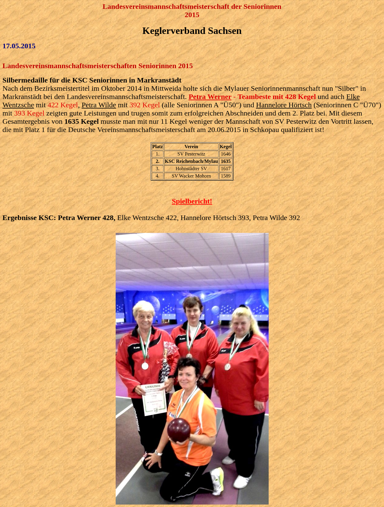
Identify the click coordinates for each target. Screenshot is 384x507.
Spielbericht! (192, 201)
